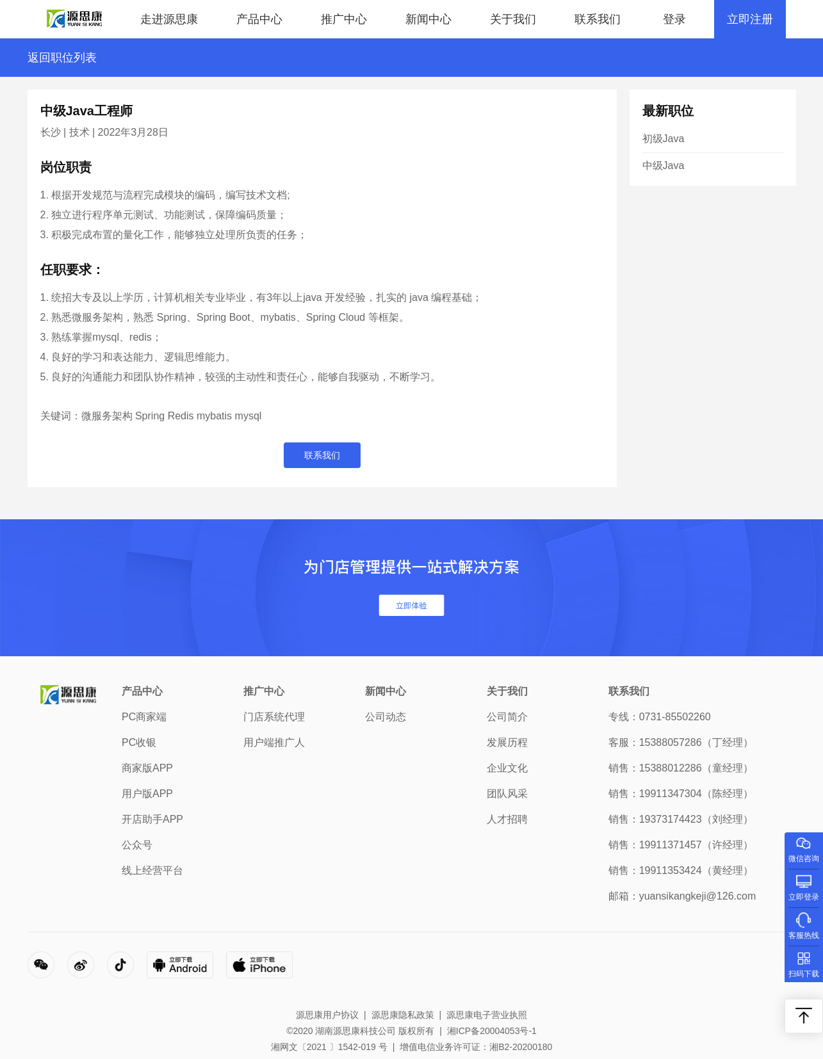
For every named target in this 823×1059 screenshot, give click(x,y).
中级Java (663, 165)
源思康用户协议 (327, 1015)
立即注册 (750, 19)
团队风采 (507, 793)
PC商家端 (144, 716)
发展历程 (507, 742)
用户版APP (147, 793)
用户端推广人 (274, 742)
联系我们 (597, 19)
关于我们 (513, 19)
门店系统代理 (274, 716)
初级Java (663, 138)
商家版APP (147, 768)
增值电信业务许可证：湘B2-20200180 (476, 1047)
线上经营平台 (152, 870)
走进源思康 (169, 19)
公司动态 (385, 716)
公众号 (137, 844)
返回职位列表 (62, 57)
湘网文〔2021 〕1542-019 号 (329, 1047)
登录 (674, 19)
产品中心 (259, 19)
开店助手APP (152, 819)
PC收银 (139, 742)
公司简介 (507, 716)
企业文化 (507, 768)
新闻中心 (428, 19)
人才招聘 (507, 819)
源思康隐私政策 (402, 1015)
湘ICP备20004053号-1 (492, 1031)
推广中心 (344, 19)
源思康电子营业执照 (486, 1015)
